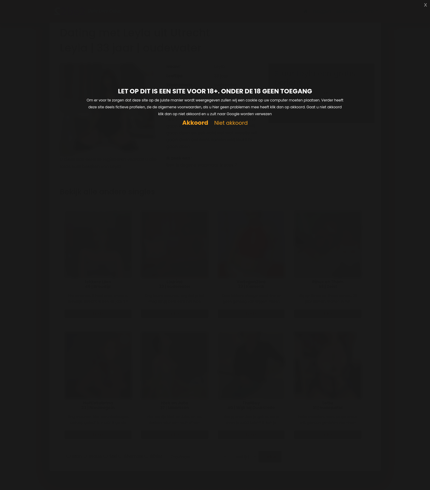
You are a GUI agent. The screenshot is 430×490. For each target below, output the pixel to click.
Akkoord (195, 122)
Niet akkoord (231, 123)
